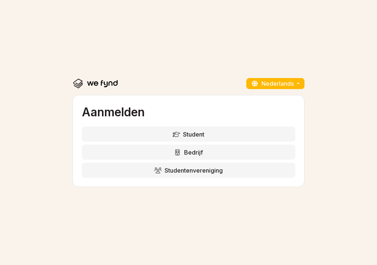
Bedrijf (188, 152)
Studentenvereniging (188, 170)
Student (188, 134)
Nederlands (273, 83)
